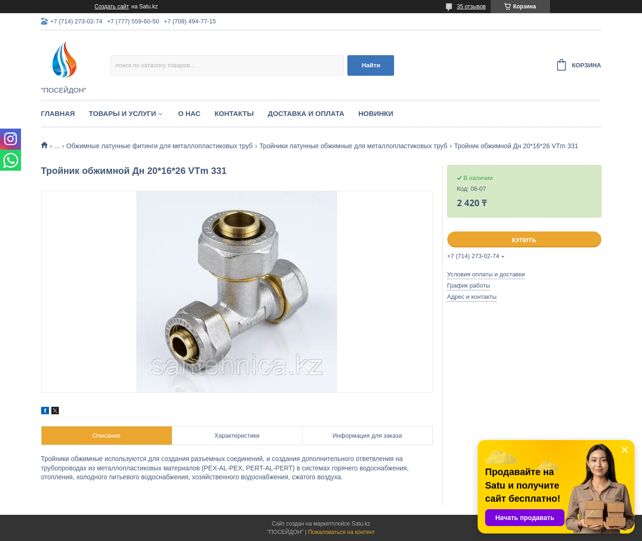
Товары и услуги (122, 113)
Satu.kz (361, 523)
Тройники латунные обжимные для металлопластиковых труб (353, 146)
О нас (189, 113)
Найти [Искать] (370, 65)
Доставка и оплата (306, 113)
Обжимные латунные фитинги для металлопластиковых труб (159, 146)
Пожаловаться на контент (341, 532)
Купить (524, 240)
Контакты (234, 113)
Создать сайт (112, 6)
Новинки (375, 113)
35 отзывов (471, 6)
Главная (58, 113)
